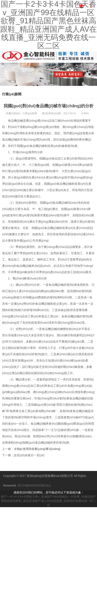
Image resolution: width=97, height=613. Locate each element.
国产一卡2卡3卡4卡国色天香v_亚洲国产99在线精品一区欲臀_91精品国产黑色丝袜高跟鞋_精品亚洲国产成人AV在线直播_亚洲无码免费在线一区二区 (48, 501)
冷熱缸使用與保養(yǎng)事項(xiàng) (37, 449)
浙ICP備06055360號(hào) (34, 485)
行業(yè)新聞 (30, 113)
